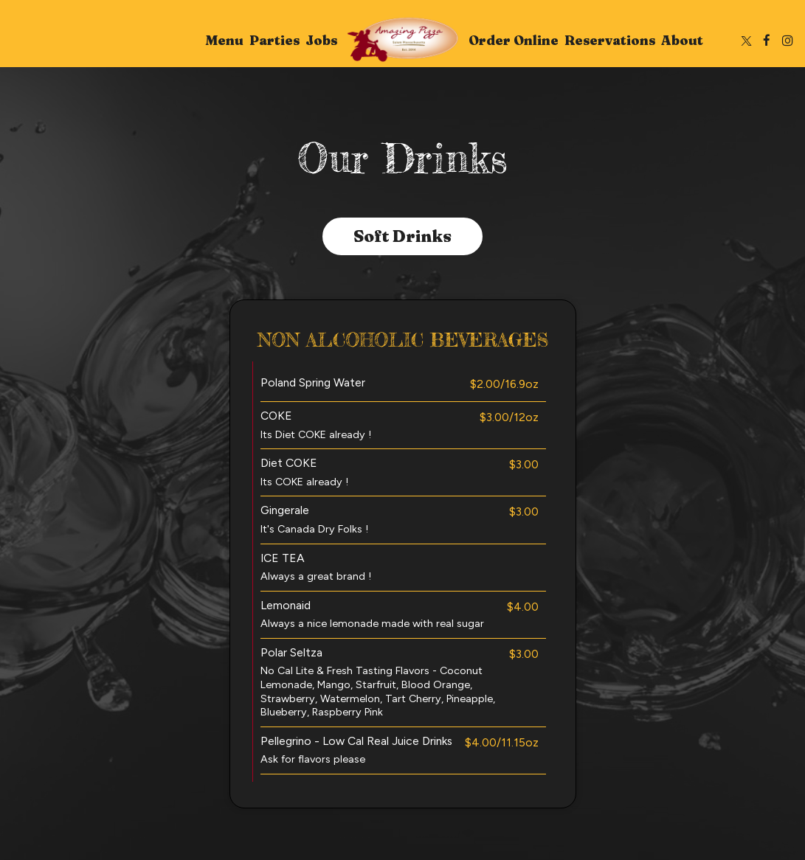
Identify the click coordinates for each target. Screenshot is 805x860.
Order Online (514, 40)
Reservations (609, 40)
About (682, 40)
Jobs (321, 40)
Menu (224, 40)
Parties (274, 40)
